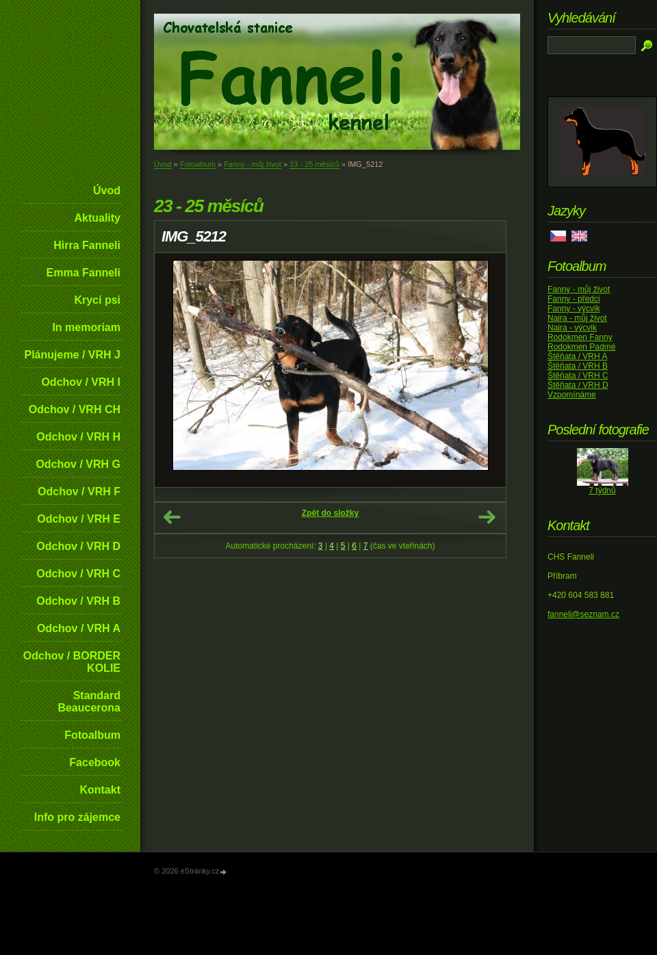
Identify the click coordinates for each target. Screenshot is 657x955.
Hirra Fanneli (86, 245)
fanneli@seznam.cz (583, 614)
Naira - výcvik (572, 327)
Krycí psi (97, 300)
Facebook (94, 762)
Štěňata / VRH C (578, 375)
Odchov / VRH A (78, 628)
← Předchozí (172, 517)
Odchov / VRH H (78, 437)
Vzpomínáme (572, 395)
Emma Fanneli (83, 272)
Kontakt (99, 790)
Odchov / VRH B (78, 601)
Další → (486, 517)
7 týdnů (602, 490)
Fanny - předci (574, 299)
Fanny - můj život (252, 164)
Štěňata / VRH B (578, 366)
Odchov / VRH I (80, 382)
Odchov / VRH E (78, 519)
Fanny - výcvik (574, 308)
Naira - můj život (577, 318)
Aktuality (97, 218)
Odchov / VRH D (78, 546)
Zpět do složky (330, 513)
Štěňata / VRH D (578, 385)
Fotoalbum (92, 735)
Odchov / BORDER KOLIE (71, 662)
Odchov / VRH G (78, 464)
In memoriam (86, 327)
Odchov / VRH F (79, 491)
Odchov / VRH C (78, 573)
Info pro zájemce (77, 817)
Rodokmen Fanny (580, 337)
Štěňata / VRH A (577, 356)
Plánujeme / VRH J (73, 355)
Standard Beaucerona (88, 702)
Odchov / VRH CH (74, 409)
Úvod (106, 190)
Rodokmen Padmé (581, 347)
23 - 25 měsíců (314, 164)
